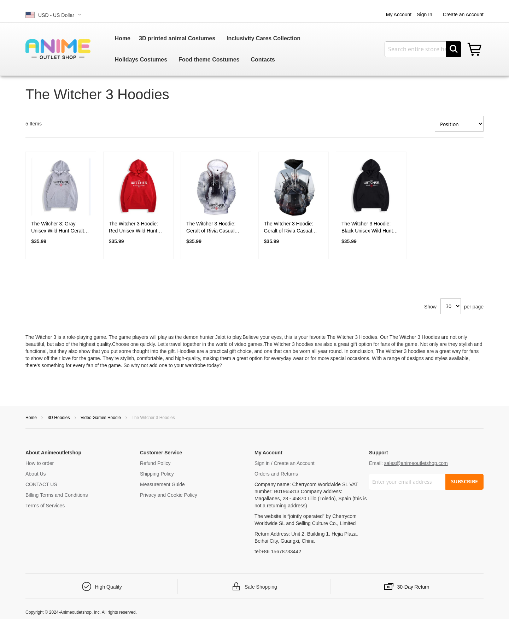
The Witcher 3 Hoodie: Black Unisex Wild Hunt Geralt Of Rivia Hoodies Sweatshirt (367, 227)
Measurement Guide (162, 484)
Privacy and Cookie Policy (168, 495)
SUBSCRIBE (464, 481)
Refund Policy (155, 463)
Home (31, 417)
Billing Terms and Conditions (56, 495)
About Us (35, 474)
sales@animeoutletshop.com (416, 463)
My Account (398, 14)
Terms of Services (45, 505)
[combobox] (423, 49)
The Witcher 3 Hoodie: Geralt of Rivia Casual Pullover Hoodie (210, 227)
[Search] (453, 49)
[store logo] (57, 49)
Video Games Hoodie (101, 417)
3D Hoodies (59, 417)
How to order (39, 463)
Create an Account (463, 14)
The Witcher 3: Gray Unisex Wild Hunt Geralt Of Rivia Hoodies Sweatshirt (57, 227)
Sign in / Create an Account (285, 463)
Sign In (424, 14)
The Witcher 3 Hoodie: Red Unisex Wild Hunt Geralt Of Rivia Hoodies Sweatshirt (135, 227)
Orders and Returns (276, 474)
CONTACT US (41, 484)
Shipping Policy (157, 474)
